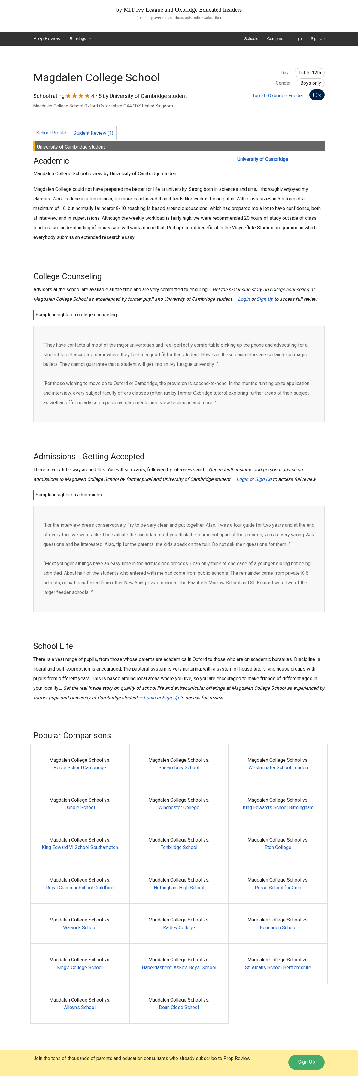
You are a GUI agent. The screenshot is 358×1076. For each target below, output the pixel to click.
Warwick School (79, 927)
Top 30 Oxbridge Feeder (277, 95)
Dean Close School (179, 1007)
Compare (275, 38)
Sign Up (318, 38)
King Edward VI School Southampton (80, 847)
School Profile (51, 133)
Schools (251, 38)
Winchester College (178, 807)
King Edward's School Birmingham (278, 807)
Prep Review (47, 38)
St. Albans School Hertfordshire (278, 967)
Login (297, 38)
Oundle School (80, 807)
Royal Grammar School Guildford (80, 888)
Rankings (78, 38)
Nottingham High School (179, 888)
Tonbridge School (179, 847)
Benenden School (278, 927)
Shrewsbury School (179, 767)
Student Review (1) (93, 133)
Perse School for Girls (278, 888)
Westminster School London (278, 767)
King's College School (80, 967)
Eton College (278, 847)
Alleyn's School (80, 1007)
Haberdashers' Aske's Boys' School (179, 967)
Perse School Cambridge (79, 767)
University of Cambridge (262, 159)
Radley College (179, 927)
